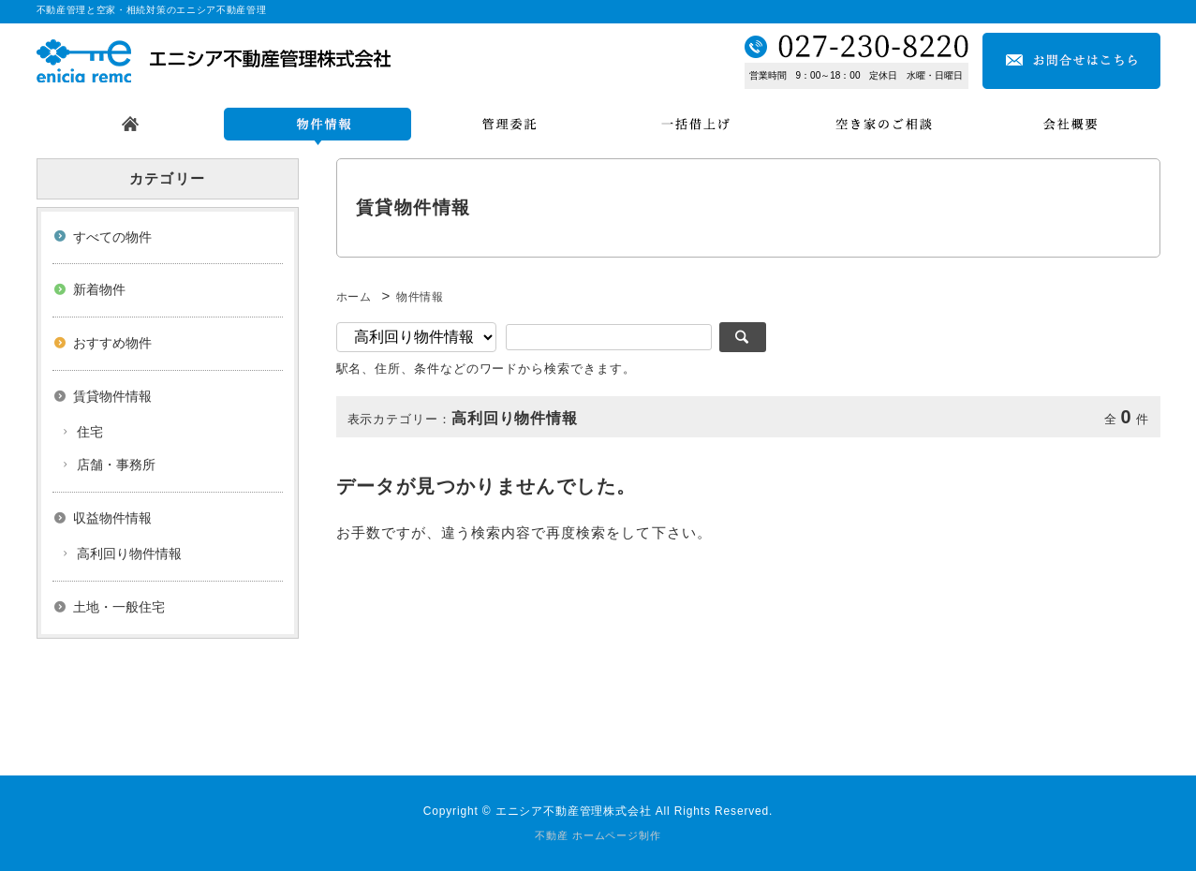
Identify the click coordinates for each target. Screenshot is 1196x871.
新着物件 (99, 289)
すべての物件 (112, 236)
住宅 (90, 431)
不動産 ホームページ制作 (597, 835)
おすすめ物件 (112, 342)
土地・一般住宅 (119, 606)
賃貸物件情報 (112, 396)
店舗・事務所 (116, 464)
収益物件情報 (112, 517)
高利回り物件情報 (129, 553)
